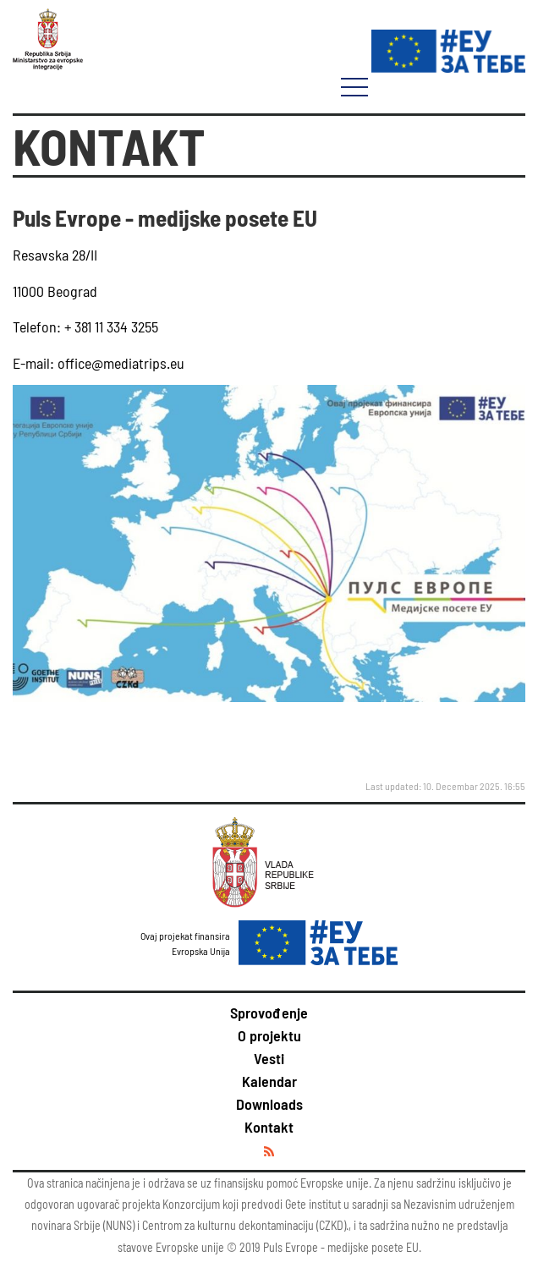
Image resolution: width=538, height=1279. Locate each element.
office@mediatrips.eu (119, 363)
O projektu (269, 1035)
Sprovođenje (269, 1012)
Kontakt (269, 1126)
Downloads (269, 1104)
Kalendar (269, 1081)
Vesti (269, 1058)
